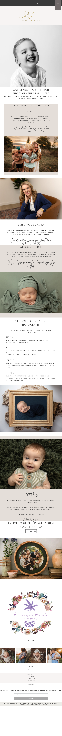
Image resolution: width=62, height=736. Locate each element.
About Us (31, 669)
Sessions (30, 671)
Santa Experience (31, 682)
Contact (31, 684)
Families (31, 676)
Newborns (31, 680)
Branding (31, 674)
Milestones (31, 678)
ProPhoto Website (25, 704)
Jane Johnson (44, 704)
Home (31, 666)
